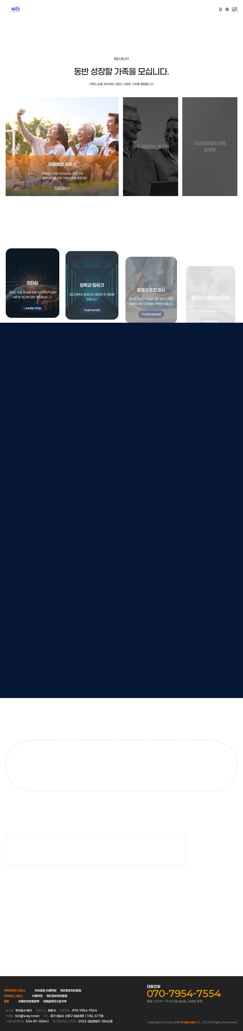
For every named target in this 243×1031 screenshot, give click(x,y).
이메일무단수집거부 (55, 1001)
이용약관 (37, 996)
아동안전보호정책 (28, 1001)
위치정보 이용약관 (45, 990)
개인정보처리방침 (70, 990)
